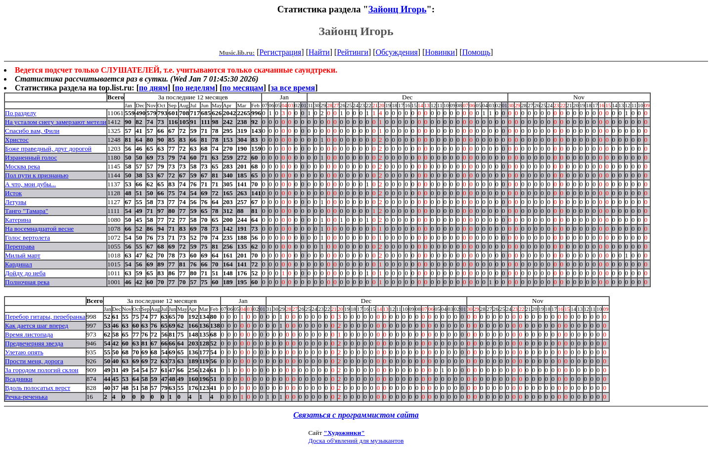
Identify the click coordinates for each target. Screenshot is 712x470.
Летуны (15, 202)
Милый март (23, 255)
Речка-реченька (26, 396)
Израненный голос (31, 157)
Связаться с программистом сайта (356, 415)
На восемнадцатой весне (39, 228)
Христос (17, 139)
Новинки (440, 52)
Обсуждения (397, 52)
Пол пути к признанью (36, 175)
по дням (153, 88)
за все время (292, 88)
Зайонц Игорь (397, 9)
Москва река (22, 166)
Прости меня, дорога (34, 361)
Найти (319, 52)
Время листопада (29, 334)
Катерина (18, 219)
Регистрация (281, 52)
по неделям (195, 88)
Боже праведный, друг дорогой (48, 148)
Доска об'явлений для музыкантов (355, 440)
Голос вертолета (27, 237)
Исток (13, 193)
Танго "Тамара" (26, 210)
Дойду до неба (25, 273)
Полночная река (27, 282)
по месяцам (242, 88)
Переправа (20, 246)
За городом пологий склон (41, 370)
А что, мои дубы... (30, 184)
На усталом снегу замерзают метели (55, 122)
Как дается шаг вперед (36, 325)
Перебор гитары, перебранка (45, 316)
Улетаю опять (24, 352)
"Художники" (344, 432)
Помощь (476, 52)
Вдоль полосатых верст (37, 387)
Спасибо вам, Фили (32, 130)
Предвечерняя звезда (34, 343)
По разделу (20, 113)
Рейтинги (352, 52)
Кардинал (18, 264)
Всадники (19, 379)
